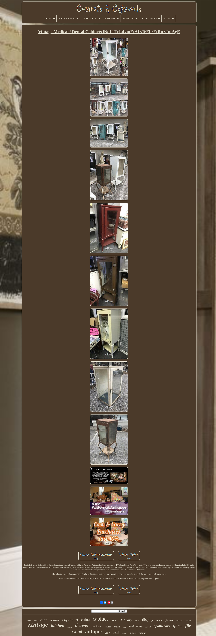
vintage (37, 625)
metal (159, 620)
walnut (117, 627)
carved (148, 627)
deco (107, 632)
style (29, 621)
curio (43, 620)
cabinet (100, 619)
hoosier (54, 620)
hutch (133, 633)
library (126, 620)
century (107, 627)
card (116, 632)
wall (124, 627)
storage (69, 627)
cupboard (70, 620)
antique (93, 631)
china (85, 619)
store (137, 621)
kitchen (57, 625)
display (147, 619)
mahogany (135, 626)
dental (188, 621)
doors (114, 620)
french (169, 620)
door (35, 621)
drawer (82, 625)
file (188, 625)
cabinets (96, 626)
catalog (142, 633)
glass (177, 625)
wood (77, 631)
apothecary (162, 626)
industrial (124, 633)
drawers (179, 621)
